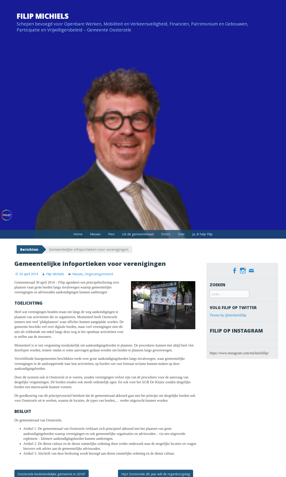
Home (77, 234)
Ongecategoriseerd (99, 274)
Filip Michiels (43, 16)
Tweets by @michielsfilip (228, 315)
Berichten (29, 249)
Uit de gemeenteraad (138, 234)
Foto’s (165, 234)
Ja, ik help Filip (202, 234)
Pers (111, 234)
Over (181, 234)
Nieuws (95, 234)
